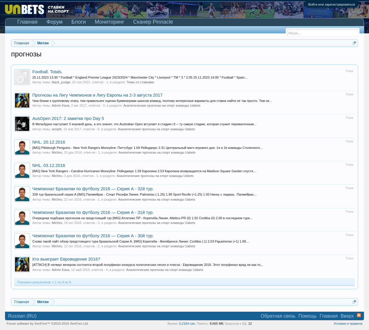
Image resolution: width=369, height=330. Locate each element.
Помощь (307, 315)
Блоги (78, 22)
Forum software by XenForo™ (47, 323)
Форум (54, 22)
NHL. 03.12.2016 (48, 165)
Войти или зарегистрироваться (331, 4)
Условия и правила (348, 323)
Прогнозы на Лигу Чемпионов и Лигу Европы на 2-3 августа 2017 (97, 95)
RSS (359, 315)
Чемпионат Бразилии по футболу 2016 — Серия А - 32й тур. (93, 188)
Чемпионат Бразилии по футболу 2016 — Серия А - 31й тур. (93, 212)
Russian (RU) (22, 315)
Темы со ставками (140, 82)
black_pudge (61, 82)
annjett (56, 129)
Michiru (57, 152)
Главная (27, 22)
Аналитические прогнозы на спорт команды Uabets (161, 105)
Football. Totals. (47, 71)
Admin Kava (60, 105)
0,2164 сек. (187, 323)
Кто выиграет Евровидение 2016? (66, 259)
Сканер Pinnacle (153, 22)
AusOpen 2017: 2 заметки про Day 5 (68, 118)
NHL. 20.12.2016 (48, 142)
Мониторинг (109, 22)
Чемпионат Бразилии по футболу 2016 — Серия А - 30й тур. (93, 235)
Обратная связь (278, 315)
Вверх (347, 315)
